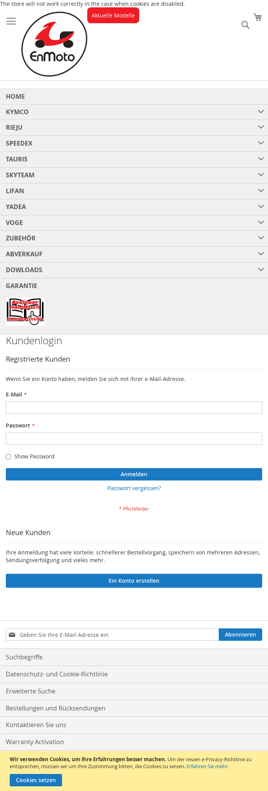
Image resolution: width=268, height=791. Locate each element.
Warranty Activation (35, 742)
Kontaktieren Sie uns (36, 725)
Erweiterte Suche (30, 691)
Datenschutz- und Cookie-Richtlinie (57, 674)
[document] (135, 771)
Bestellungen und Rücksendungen (55, 708)
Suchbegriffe (24, 657)
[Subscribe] (240, 634)
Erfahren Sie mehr (207, 766)
